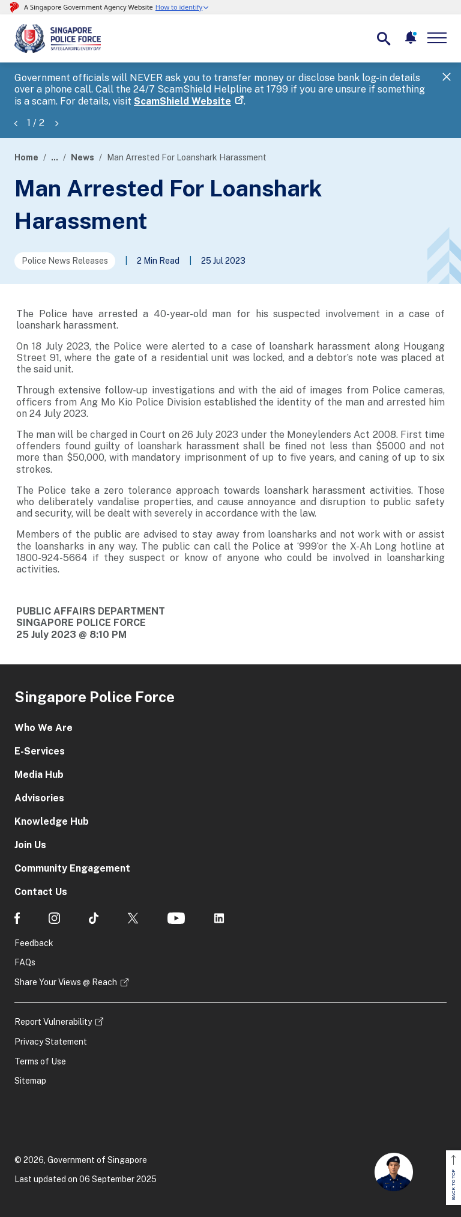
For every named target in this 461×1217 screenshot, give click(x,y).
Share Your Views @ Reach (65, 982)
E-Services (39, 751)
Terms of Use (40, 1061)
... (54, 157)
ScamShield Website (182, 101)
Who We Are (43, 727)
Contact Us (40, 891)
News (82, 157)
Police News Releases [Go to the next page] (65, 261)
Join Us (30, 845)
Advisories (39, 798)
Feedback (33, 943)
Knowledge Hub (51, 821)
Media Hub (39, 774)
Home (26, 157)
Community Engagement (72, 868)
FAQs (24, 962)
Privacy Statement (50, 1041)
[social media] (17, 918)
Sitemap (30, 1080)
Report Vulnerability (53, 1022)
